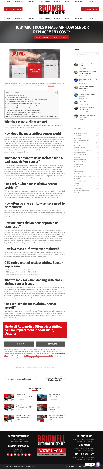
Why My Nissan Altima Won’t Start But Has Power (87, 72)
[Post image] (9, 397)
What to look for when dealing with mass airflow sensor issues (25, 112)
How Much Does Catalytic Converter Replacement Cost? (57, 418)
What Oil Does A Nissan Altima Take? (88, 80)
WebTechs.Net (95, 466)
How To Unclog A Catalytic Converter (87, 95)
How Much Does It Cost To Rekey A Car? (87, 116)
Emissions (23, 367)
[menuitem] (8, 18)
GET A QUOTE (51, 344)
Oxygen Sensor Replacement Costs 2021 (24, 406)
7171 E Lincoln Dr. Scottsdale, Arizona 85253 (38, 356)
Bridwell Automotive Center (19, 466)
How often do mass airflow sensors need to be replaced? (23, 103)
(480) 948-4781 (19, 344)
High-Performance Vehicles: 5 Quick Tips (55, 396)
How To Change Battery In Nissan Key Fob (86, 87)
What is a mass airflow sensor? (16, 95)
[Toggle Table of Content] (55, 92)
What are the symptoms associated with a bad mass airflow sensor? (27, 99)
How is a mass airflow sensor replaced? (18, 108)
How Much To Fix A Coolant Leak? (87, 65)
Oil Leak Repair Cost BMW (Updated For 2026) (86, 108)
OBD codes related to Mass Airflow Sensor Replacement (23, 110)
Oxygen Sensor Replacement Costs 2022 (24, 396)
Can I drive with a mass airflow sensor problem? (21, 101)
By (44, 367)
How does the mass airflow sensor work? (19, 97)
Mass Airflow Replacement (34, 367)
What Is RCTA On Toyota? (86, 102)
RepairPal (51, 86)
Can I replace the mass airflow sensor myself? (20, 114)
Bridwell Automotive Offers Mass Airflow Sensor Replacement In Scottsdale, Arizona (32, 116)
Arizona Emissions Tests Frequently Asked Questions (56, 407)
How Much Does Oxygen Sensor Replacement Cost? (23, 418)
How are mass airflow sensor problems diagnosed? (22, 106)
